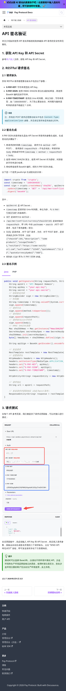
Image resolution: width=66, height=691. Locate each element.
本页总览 (8, 26)
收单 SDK (7, 646)
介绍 (4, 634)
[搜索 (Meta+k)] (61, 12)
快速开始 (6, 611)
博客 (4, 665)
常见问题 (6, 669)
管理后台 (7, 638)
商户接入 (10, 59)
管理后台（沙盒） (11, 642)
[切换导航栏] (4, 12)
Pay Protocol (9, 661)
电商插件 (6, 615)
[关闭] (64, 4)
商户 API (6, 619)
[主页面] (4, 20)
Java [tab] (6, 271)
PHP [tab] (15, 271)
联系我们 (7, 673)
